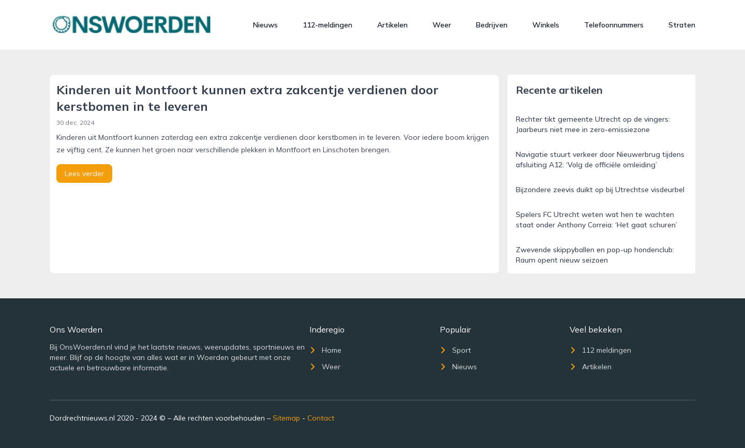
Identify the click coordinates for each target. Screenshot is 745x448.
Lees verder (84, 173)
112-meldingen (327, 25)
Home (325, 350)
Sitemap (286, 418)
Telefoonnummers (614, 25)
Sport (455, 350)
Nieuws (265, 25)
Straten (681, 25)
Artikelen (392, 25)
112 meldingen (600, 350)
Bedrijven (492, 25)
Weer (442, 25)
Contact (320, 418)
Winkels (545, 25)
